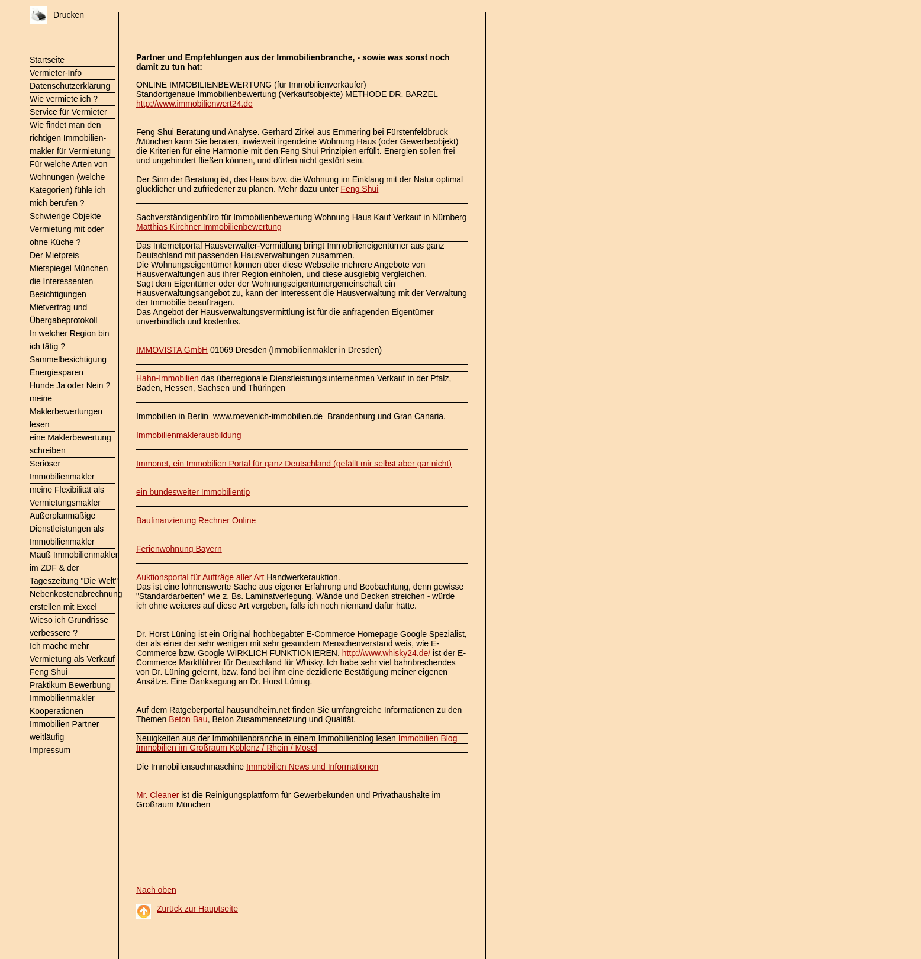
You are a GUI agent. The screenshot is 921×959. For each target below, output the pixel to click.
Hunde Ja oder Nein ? (70, 385)
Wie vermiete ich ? (64, 99)
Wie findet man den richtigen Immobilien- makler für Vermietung (70, 138)
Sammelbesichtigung (68, 359)
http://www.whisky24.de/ (386, 653)
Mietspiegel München (69, 268)
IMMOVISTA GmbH (172, 350)
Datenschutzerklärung (70, 86)
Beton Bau (188, 719)
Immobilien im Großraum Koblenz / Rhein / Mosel (226, 747)
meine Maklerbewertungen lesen (66, 411)
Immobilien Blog (428, 738)
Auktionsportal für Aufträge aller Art (200, 577)
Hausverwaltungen (275, 255)
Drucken (68, 15)
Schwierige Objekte (65, 216)
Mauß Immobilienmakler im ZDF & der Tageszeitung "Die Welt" (74, 567)
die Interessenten (61, 281)
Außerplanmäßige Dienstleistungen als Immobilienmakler (67, 528)
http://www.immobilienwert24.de (194, 103)
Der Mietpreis (54, 255)
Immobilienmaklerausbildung (188, 435)
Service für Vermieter (68, 112)
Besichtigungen (58, 294)
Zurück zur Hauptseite (197, 908)
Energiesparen (56, 372)
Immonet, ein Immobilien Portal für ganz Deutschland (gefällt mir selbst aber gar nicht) (294, 463)
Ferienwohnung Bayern (179, 548)
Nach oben (156, 889)
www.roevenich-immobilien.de (268, 416)
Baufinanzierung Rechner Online (196, 520)
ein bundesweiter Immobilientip (193, 492)
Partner (150, 57)
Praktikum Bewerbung (70, 685)
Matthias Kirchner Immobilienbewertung (209, 226)
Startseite (47, 60)
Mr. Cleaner (157, 795)
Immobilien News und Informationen (312, 766)
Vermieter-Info (56, 73)
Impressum (50, 750)
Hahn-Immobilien (167, 378)
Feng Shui (48, 672)
